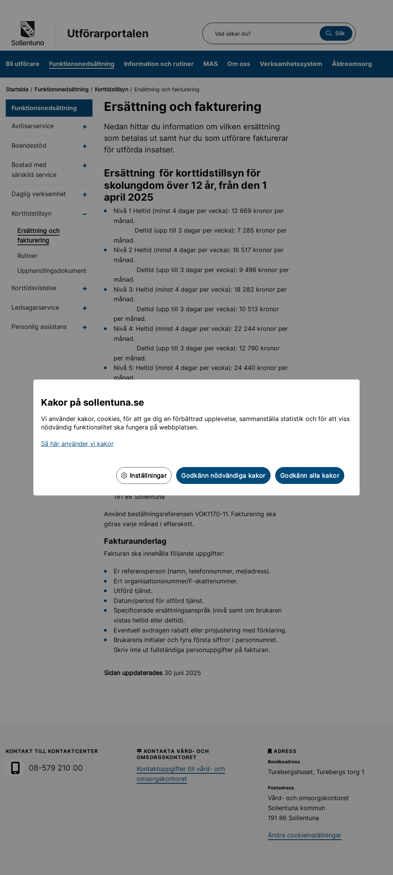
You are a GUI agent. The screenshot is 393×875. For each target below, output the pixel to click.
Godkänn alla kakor (309, 475)
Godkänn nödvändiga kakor (223, 475)
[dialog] (196, 437)
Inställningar (144, 475)
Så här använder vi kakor (77, 443)
